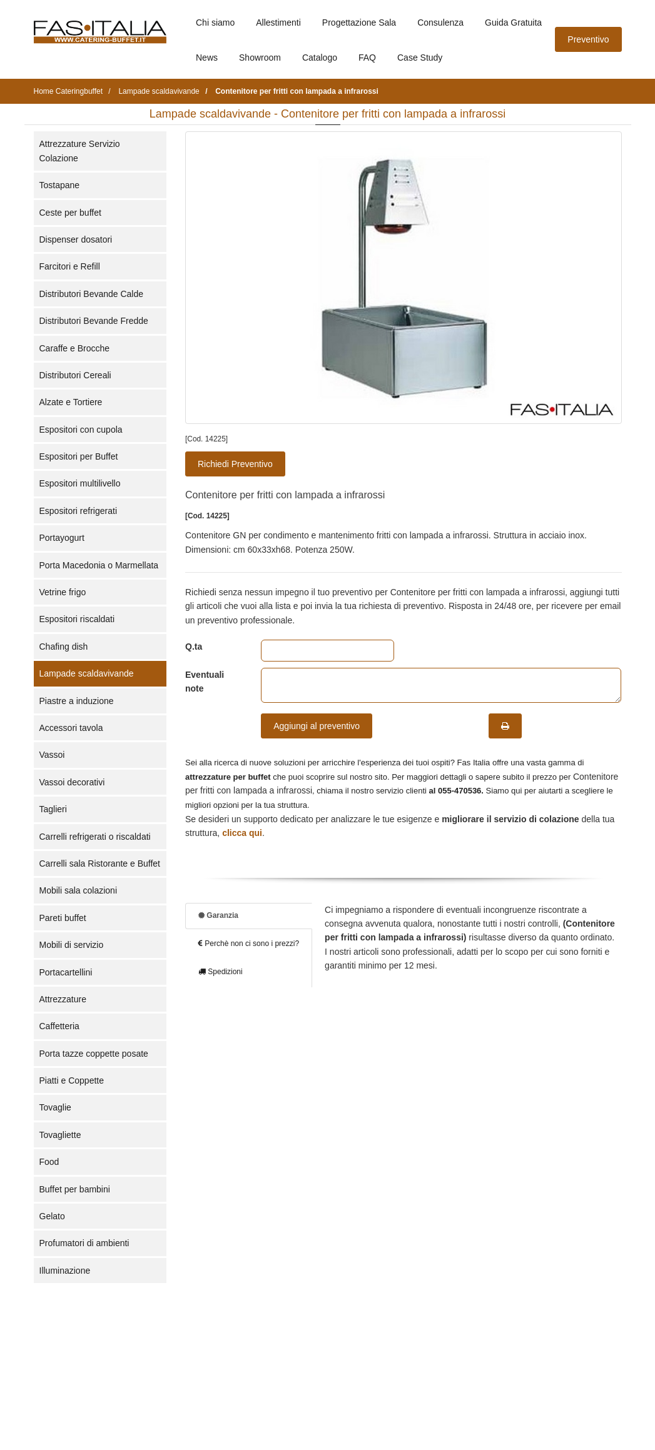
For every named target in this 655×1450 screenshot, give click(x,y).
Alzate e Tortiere (71, 402)
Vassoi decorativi (72, 782)
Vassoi (52, 755)
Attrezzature (62, 999)
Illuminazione (65, 1271)
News (207, 58)
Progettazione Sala (359, 23)
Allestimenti (278, 23)
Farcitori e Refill (69, 266)
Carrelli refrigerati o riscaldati (95, 837)
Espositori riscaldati (77, 619)
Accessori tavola (71, 728)
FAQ (367, 58)
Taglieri (53, 809)
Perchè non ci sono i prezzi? (248, 943)
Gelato (52, 1216)
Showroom (260, 58)
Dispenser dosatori (76, 239)
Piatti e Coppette (71, 1080)
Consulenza (440, 23)
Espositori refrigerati (78, 511)
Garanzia (218, 915)
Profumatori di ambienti (84, 1243)
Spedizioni (220, 971)
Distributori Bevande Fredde (93, 321)
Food (49, 1162)
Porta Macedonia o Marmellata (99, 565)
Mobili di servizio (71, 945)
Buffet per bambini (74, 1189)
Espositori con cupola (81, 430)
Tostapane (59, 185)
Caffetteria (59, 1026)
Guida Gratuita (513, 23)
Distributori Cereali (75, 375)
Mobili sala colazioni (78, 890)
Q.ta (193, 647)
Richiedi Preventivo (235, 464)
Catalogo (319, 58)
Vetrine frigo (62, 592)
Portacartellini (66, 972)
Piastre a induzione (76, 701)
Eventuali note (204, 681)
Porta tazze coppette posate (93, 1054)
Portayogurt (61, 538)
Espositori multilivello (80, 483)
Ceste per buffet (70, 213)
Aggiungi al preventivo (316, 726)
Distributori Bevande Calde (91, 294)
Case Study (419, 58)
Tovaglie (55, 1107)
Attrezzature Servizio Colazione (79, 151)
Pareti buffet (62, 918)
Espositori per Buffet (78, 456)
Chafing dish (63, 647)
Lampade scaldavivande (86, 673)
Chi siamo (215, 23)
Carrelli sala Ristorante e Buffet (100, 863)
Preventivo (588, 39)
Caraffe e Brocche (74, 348)
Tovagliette (60, 1135)
